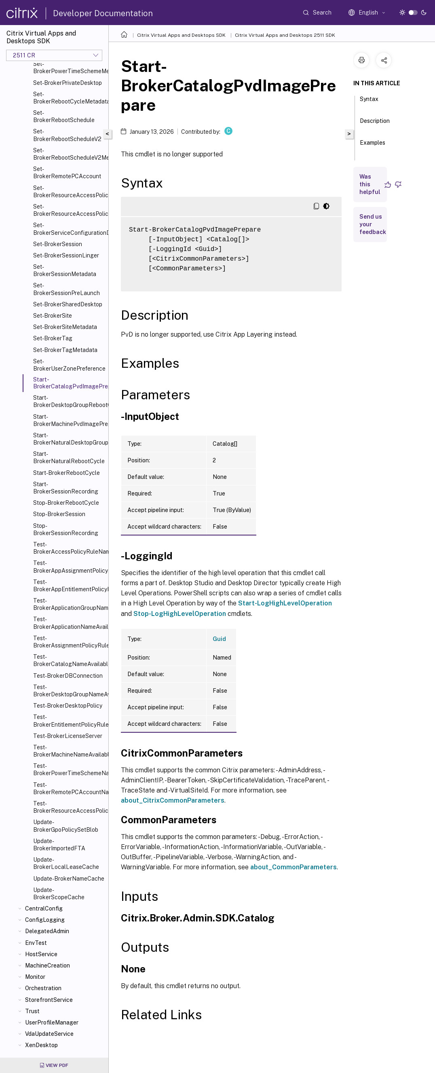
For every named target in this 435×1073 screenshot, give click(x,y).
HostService (41, 954)
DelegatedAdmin (47, 931)
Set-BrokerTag (52, 338)
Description (375, 124)
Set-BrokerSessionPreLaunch (66, 289)
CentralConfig (44, 908)
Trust (32, 1011)
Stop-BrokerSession (59, 514)
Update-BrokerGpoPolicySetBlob (65, 826)
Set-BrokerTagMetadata (65, 350)
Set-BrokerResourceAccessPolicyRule (69, 191)
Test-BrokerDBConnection (68, 675)
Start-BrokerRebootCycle (66, 473)
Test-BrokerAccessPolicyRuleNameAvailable (69, 548)
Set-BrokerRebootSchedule (64, 116)
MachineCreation (47, 965)
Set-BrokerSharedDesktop (67, 304)
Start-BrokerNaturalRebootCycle (69, 457)
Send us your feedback (372, 224)
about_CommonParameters (293, 867)
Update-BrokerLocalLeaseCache (66, 863)
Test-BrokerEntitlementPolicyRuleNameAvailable (69, 720)
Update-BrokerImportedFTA (59, 845)
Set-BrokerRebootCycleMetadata (69, 98)
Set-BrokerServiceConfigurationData (69, 229)
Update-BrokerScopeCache (58, 893)
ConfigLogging (45, 920)
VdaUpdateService (49, 1034)
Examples (372, 146)
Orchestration (43, 988)
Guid (219, 639)
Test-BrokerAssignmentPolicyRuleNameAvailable (69, 642)
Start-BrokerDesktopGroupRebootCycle (69, 401)
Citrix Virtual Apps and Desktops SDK (181, 35)
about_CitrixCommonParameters (172, 800)
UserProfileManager (51, 1022)
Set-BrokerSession (57, 244)
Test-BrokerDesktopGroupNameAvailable (69, 691)
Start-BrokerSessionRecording (65, 488)
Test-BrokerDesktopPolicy (67, 705)
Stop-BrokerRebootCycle (66, 503)
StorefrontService (49, 1000)
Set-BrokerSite (52, 315)
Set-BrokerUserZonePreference (69, 365)
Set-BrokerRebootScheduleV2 (67, 135)
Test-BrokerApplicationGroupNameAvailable (69, 604)
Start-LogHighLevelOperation (285, 603)
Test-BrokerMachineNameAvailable (69, 751)
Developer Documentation (103, 13)
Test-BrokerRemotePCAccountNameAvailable (69, 788)
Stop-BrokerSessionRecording (65, 529)
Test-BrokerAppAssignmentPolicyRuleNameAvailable (69, 566)
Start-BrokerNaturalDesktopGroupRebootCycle (69, 439)
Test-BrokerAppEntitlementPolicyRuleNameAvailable (69, 585)
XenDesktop (41, 1045)
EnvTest (36, 943)
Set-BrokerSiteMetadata (65, 327)
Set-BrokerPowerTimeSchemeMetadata (69, 67)
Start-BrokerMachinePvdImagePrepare (69, 420)
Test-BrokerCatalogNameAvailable (69, 660)
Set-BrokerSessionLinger (66, 255)
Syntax (369, 103)
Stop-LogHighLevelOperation (179, 614)
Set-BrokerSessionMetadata (64, 270)
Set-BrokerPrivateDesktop (67, 83)
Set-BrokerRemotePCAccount (67, 172)
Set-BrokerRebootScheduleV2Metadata (69, 154)
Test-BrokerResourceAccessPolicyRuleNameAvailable (69, 807)
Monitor (35, 977)
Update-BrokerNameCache (68, 878)
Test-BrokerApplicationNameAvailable (69, 623)
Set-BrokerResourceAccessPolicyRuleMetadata (69, 210)
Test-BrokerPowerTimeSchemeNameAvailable (69, 769)
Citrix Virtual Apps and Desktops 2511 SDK (285, 35)
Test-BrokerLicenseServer (67, 736)
